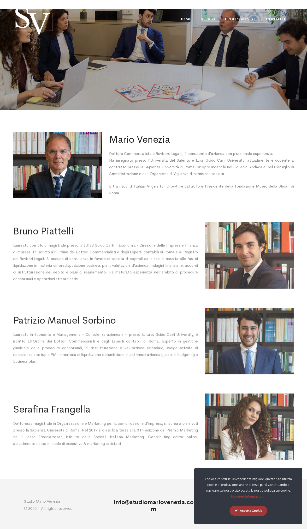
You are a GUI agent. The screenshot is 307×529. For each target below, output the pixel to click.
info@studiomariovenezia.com (154, 506)
